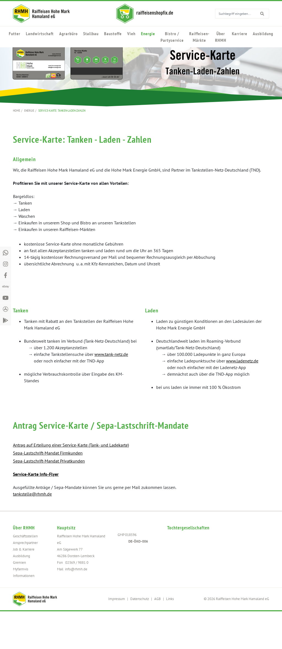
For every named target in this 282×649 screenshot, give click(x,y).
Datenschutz (139, 598)
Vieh (131, 33)
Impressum (116, 598)
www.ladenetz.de (242, 361)
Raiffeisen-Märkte (199, 37)
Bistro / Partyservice (172, 37)
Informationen (23, 575)
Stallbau (91, 33)
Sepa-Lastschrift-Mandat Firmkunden (48, 453)
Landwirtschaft (40, 33)
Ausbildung (263, 33)
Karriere (239, 33)
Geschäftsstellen (25, 536)
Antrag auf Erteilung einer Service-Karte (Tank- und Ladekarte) (71, 445)
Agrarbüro (68, 33)
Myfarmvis (20, 569)
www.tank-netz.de (111, 354)
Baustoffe (113, 33)
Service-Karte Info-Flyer (36, 474)
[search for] (250, 13)
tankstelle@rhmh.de (32, 494)
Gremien (19, 562)
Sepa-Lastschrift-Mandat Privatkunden (49, 461)
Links (170, 598)
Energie (148, 33)
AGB (157, 598)
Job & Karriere (23, 549)
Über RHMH (220, 37)
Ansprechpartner (25, 542)
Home (16, 110)
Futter (14, 33)
